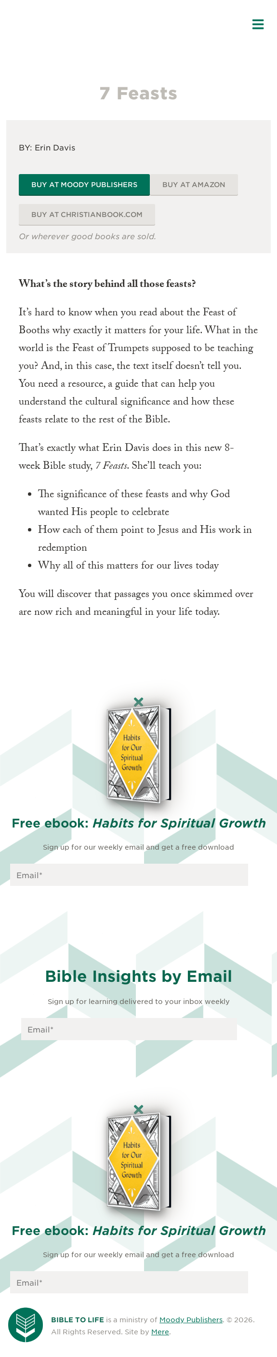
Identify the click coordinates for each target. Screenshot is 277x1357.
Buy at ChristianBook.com (87, 214)
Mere (160, 1331)
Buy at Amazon (193, 184)
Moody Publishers (191, 1319)
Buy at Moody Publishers (84, 184)
